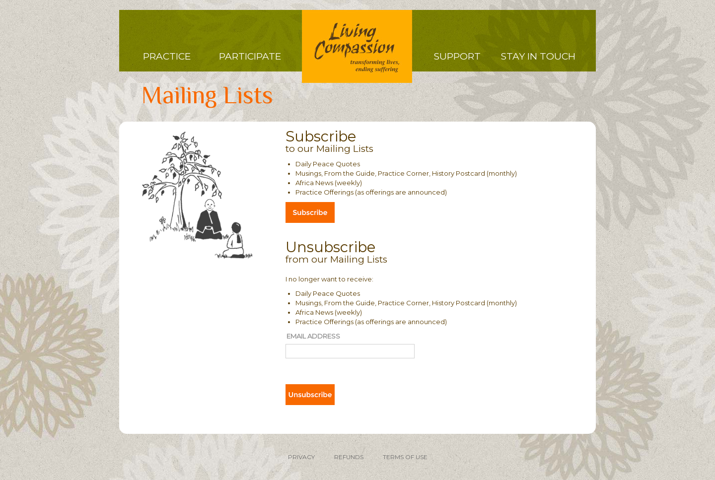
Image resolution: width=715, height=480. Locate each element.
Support (457, 56)
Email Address (313, 336)
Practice (167, 56)
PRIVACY (301, 457)
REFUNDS (348, 457)
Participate (250, 56)
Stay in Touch (538, 56)
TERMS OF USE (405, 457)
